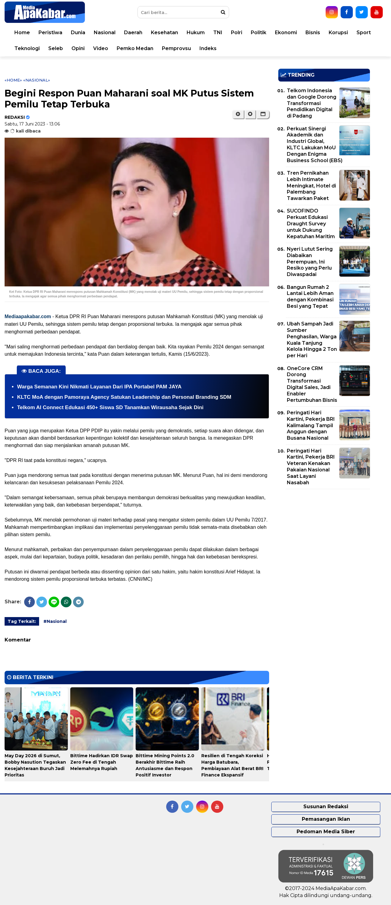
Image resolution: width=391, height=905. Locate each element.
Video (100, 48)
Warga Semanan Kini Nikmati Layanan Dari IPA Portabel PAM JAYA (99, 387)
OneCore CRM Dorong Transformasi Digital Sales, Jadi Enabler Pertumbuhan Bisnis (312, 384)
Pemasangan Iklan (326, 819)
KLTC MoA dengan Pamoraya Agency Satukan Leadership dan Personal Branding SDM (124, 397)
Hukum (196, 32)
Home (22, 32)
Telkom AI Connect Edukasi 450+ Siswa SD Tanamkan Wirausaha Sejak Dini (110, 407)
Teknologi (27, 48)
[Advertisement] (324, 536)
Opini (78, 48)
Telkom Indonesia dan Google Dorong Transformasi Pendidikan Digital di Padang (311, 103)
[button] (263, 114)
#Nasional (55, 621)
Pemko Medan (135, 48)
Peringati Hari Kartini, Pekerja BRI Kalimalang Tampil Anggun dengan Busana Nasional (311, 425)
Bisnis (312, 32)
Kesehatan (164, 32)
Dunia (78, 32)
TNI (217, 32)
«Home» (13, 80)
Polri (236, 32)
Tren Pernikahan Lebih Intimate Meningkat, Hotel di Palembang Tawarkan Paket (311, 185)
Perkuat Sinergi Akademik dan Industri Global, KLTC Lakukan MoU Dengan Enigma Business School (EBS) (314, 144)
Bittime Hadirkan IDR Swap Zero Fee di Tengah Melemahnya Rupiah (101, 762)
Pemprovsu (176, 48)
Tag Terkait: (22, 621)
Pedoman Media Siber (326, 831)
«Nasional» (36, 80)
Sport (363, 32)
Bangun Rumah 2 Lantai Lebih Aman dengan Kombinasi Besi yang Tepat (310, 296)
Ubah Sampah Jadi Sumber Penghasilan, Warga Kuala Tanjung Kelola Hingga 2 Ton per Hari (312, 339)
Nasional (104, 32)
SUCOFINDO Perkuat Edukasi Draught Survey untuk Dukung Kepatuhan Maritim (311, 223)
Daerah (133, 32)
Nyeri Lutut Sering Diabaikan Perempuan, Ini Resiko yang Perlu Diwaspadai (310, 261)
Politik (258, 32)
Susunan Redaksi (325, 806)
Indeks (208, 48)
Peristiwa (50, 32)
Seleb (55, 48)
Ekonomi (286, 32)
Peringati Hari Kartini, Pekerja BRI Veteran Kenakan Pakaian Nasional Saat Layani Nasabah (311, 466)
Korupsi (338, 32)
